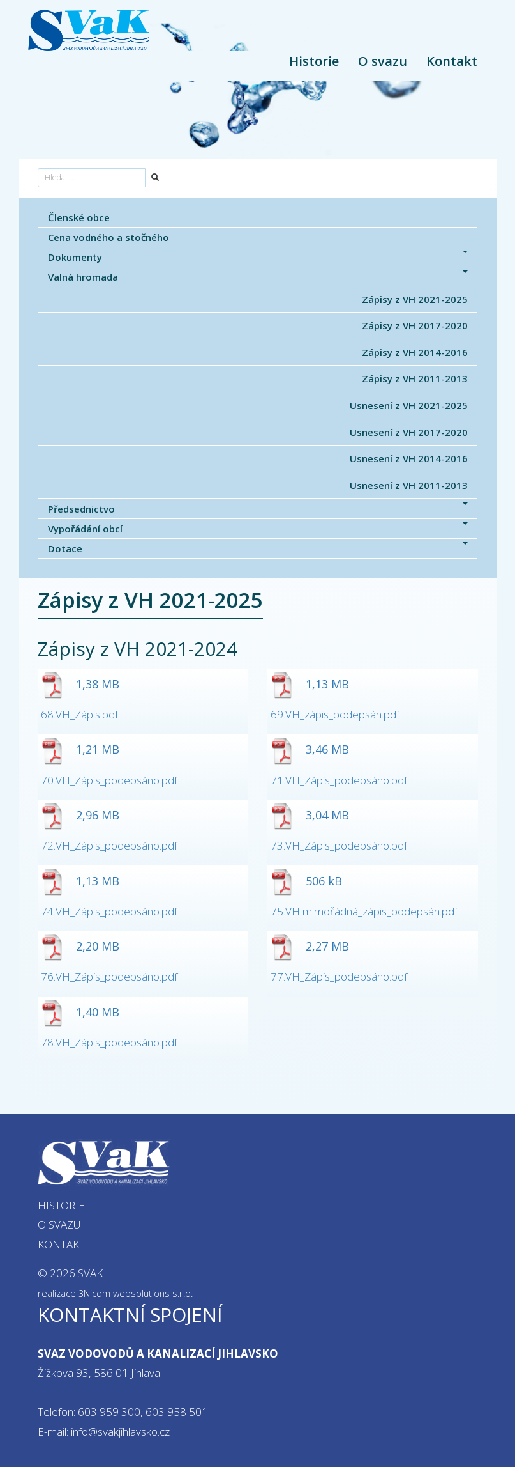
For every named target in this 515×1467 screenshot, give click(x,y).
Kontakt (451, 61)
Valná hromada (258, 276)
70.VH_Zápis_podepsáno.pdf (109, 780)
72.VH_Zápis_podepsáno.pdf (109, 845)
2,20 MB (80, 946)
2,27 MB (310, 946)
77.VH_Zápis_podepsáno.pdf (339, 976)
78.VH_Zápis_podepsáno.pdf (109, 1042)
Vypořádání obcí (258, 528)
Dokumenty (258, 257)
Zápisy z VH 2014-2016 (415, 352)
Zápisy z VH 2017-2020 (415, 325)
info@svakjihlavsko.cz (120, 1431)
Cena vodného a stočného (108, 237)
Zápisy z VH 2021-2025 (415, 299)
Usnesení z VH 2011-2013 (409, 485)
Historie (314, 61)
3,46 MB (310, 749)
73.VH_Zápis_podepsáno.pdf (339, 845)
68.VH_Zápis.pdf (79, 714)
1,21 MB (80, 749)
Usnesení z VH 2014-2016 (409, 458)
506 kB (306, 881)
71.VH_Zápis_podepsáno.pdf (339, 780)
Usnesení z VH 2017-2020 (409, 432)
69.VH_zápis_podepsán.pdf (335, 714)
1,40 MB (80, 1012)
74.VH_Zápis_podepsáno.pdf (109, 911)
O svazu (382, 61)
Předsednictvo (258, 508)
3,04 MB (310, 815)
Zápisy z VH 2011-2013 (415, 378)
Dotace (258, 548)
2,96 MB (80, 815)
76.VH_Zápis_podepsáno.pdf (109, 976)
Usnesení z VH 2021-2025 (409, 405)
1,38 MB (80, 684)
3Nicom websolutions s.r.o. (135, 1293)
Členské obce (79, 217)
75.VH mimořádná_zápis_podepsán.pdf (364, 911)
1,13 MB (310, 684)
